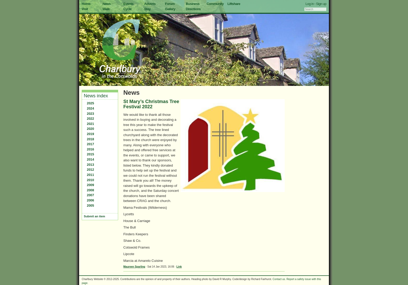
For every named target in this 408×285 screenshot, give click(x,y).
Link (179, 266)
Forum (170, 4)
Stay (147, 9)
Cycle (127, 9)
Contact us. (279, 279)
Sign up (321, 4)
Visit (85, 9)
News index (96, 95)
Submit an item (94, 216)
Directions (193, 9)
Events (128, 4)
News (107, 4)
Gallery (170, 9)
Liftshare (233, 4)
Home (86, 4)
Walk (106, 9)
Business (193, 4)
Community (215, 4)
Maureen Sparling (134, 266)
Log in (309, 4)
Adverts (150, 4)
